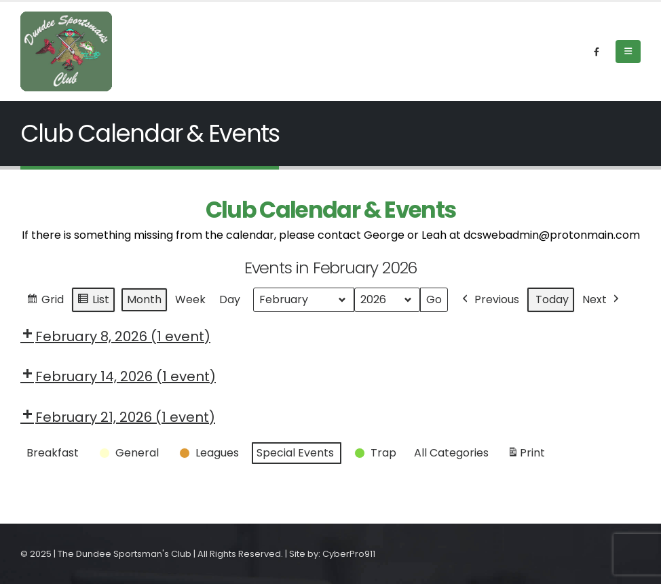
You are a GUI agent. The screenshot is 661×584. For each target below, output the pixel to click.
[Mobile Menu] (628, 51)
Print (526, 455)
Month (144, 299)
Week (190, 299)
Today (552, 299)
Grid (45, 301)
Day (229, 299)
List (93, 301)
